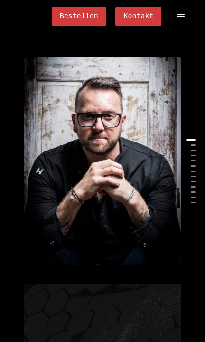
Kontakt (138, 16)
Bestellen (79, 16)
